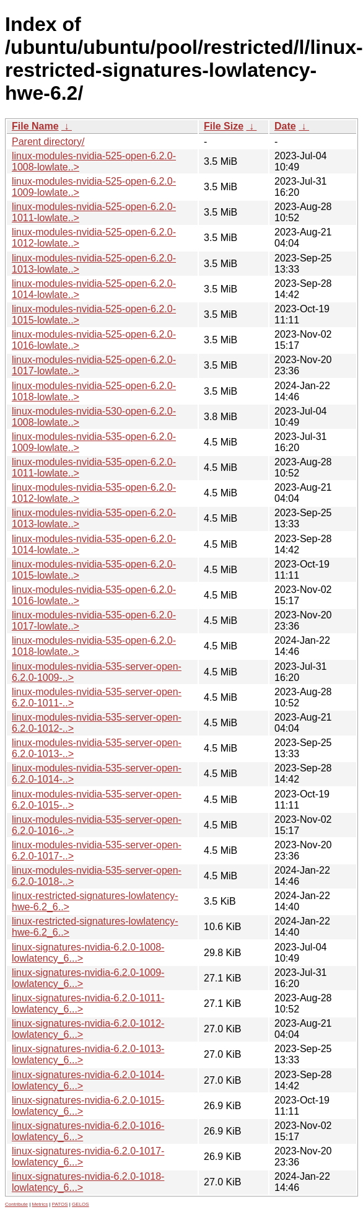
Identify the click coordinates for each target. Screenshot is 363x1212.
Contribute (16, 1204)
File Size (223, 126)
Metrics (40, 1204)
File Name (35, 126)
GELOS (80, 1204)
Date (285, 126)
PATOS (60, 1204)
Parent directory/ (48, 141)
